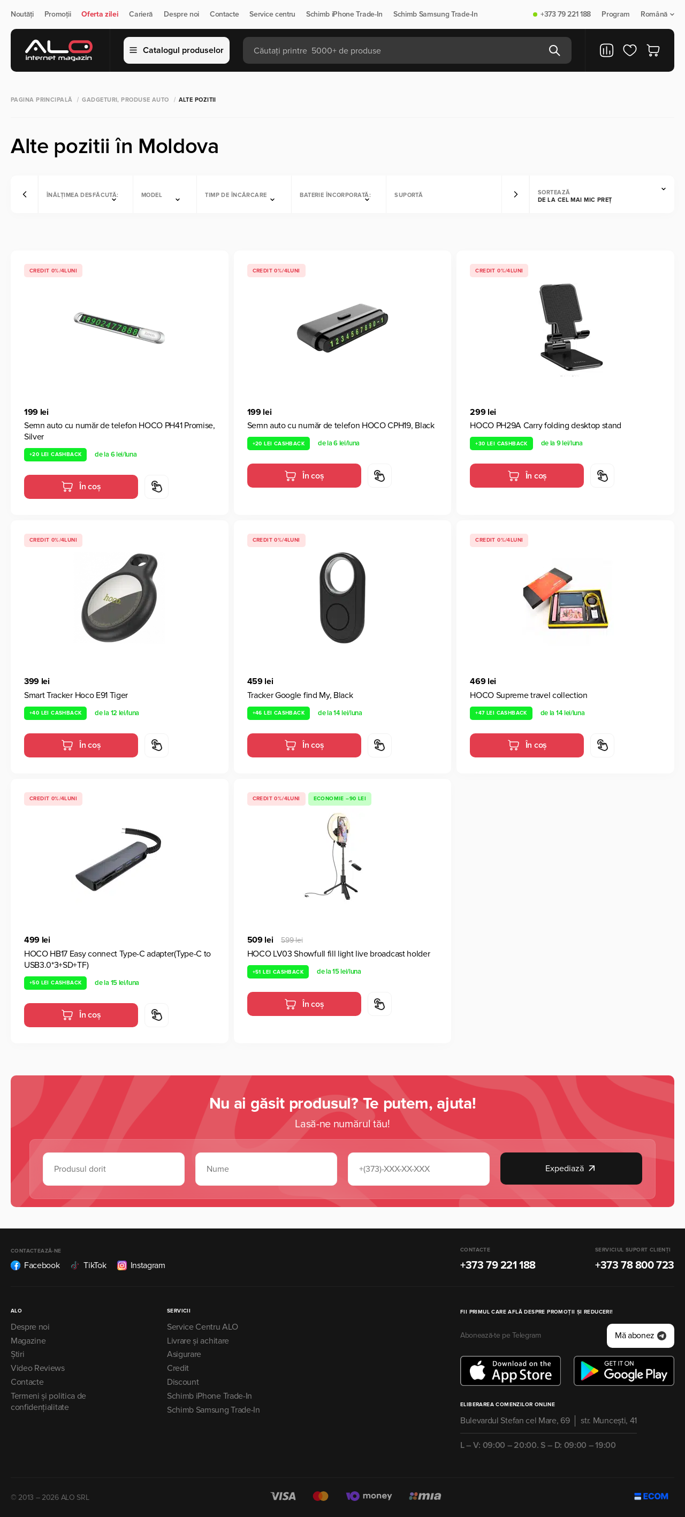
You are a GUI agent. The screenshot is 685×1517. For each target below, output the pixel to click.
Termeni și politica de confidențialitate (48, 1402)
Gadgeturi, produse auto (125, 100)
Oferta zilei (99, 14)
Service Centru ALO (202, 1327)
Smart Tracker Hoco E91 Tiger (76, 695)
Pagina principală (41, 100)
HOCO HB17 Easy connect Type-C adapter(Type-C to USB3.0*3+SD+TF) (117, 959)
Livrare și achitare (198, 1341)
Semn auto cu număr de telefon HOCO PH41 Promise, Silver (119, 431)
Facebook (35, 1265)
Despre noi (181, 14)
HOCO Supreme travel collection (528, 695)
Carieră (141, 14)
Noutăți (22, 14)
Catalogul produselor (177, 50)
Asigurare (184, 1354)
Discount (183, 1382)
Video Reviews (38, 1368)
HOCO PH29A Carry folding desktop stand (545, 425)
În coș (81, 486)
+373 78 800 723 (634, 1265)
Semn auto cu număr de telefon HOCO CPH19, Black (341, 425)
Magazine (28, 1341)
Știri (17, 1354)
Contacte (224, 14)
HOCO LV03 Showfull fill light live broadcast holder (338, 954)
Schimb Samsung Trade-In (435, 14)
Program (616, 14)
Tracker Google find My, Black (300, 695)
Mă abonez (640, 1335)
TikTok (88, 1265)
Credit (178, 1368)
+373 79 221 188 (566, 14)
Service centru (272, 14)
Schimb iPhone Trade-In (344, 14)
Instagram (141, 1265)
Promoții (57, 14)
